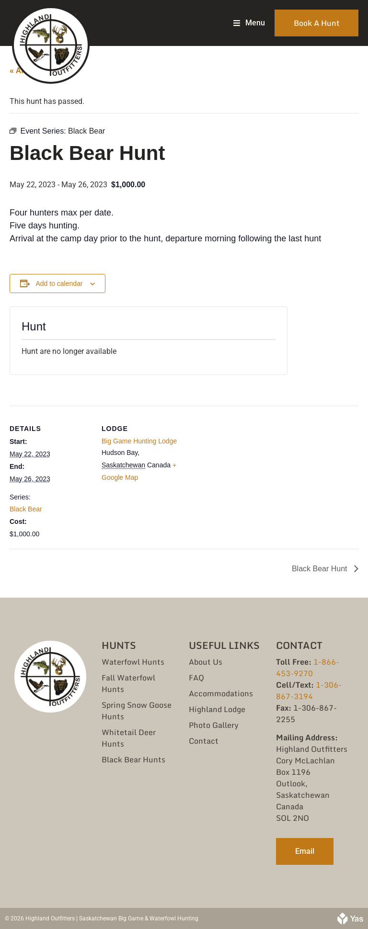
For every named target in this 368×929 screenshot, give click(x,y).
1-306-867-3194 (309, 690)
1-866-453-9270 (307, 668)
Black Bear (26, 509)
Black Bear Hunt (320, 569)
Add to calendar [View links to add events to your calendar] (58, 283)
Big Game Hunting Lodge (139, 441)
